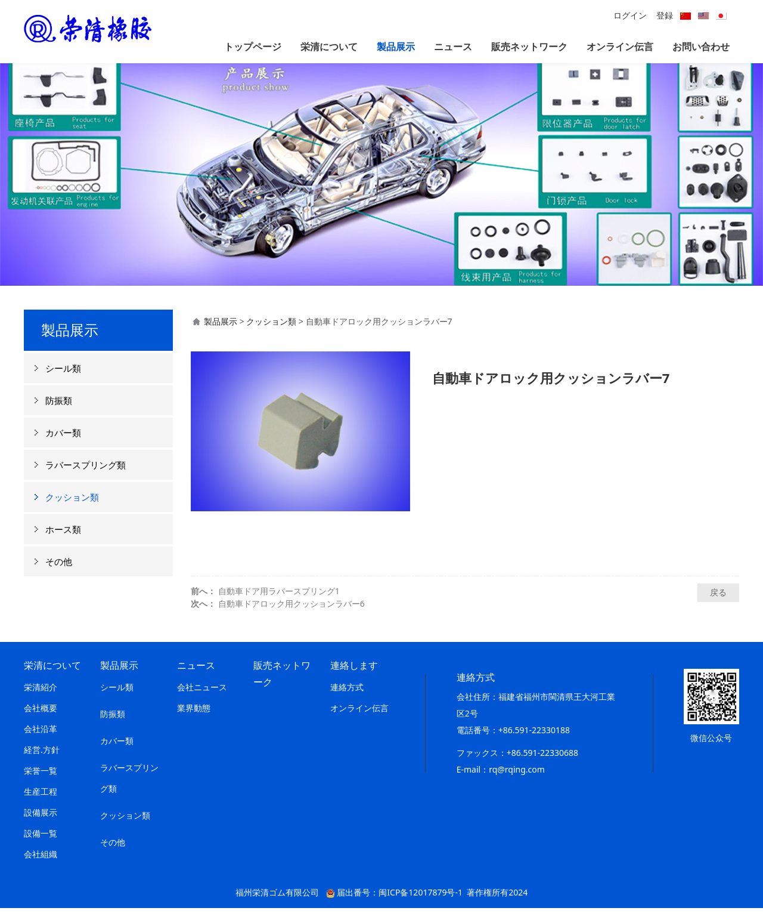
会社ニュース (202, 693)
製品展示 (396, 46)
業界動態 (193, 714)
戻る (718, 598)
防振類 (58, 406)
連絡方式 (347, 693)
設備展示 (40, 818)
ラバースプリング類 (85, 471)
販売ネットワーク (529, 46)
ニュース (453, 46)
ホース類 (63, 535)
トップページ (252, 46)
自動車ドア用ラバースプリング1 (279, 597)
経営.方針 (42, 755)
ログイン (630, 15)
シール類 (63, 374)
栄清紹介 (40, 693)
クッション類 (72, 503)
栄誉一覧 (40, 776)
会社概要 (40, 714)
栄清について (329, 46)
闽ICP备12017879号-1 (421, 898)
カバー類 (63, 438)
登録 (664, 15)
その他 (58, 567)
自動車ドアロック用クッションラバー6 (291, 609)
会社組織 (40, 860)
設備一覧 (40, 839)
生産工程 (40, 797)
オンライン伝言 (620, 46)
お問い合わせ (701, 46)
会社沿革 (40, 734)
